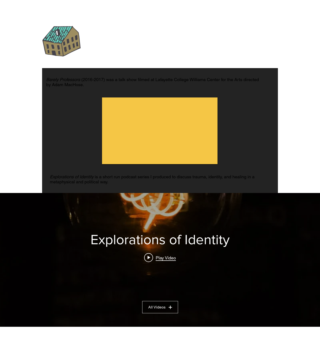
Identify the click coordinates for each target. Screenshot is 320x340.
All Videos (160, 307)
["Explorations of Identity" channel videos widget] (160, 260)
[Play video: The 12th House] (160, 258)
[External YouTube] (159, 131)
